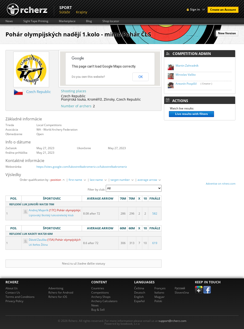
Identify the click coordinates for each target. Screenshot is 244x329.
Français (160, 288)
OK (140, 77)
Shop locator (110, 21)
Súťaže (64, 12)
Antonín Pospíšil (186, 84)
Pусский (180, 288)
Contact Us (12, 292)
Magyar (159, 297)
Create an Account (223, 10)
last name (98, 180)
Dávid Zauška (35, 240)
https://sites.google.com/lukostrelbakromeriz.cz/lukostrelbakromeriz (81, 167)
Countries (97, 288)
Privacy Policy (14, 301)
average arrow (149, 180)
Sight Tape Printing (35, 21)
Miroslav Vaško (186, 75)
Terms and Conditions (20, 297)
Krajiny (81, 12)
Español (139, 301)
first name (78, 180)
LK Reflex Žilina (38, 244)
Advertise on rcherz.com (220, 183)
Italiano (159, 292)
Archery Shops (101, 297)
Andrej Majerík (36, 210)
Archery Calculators (104, 301)
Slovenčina (182, 292)
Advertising (55, 288)
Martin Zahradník (187, 66)
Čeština (139, 288)
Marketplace (67, 21)
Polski (158, 301)
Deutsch (139, 292)
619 (154, 243)
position (58, 180)
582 (154, 213)
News (9, 21)
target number (122, 180)
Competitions (100, 292)
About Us (11, 288)
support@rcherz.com (172, 321)
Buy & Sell (98, 310)
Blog (89, 21)
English (139, 297)
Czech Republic (38, 91)
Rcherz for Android (60, 292)
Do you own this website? (88, 77)
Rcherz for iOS (57, 297)
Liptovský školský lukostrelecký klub (51, 215)
